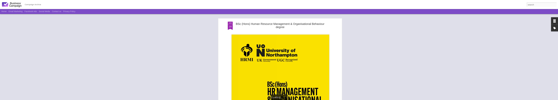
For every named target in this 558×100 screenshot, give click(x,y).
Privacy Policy (69, 11)
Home (4, 11)
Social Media (44, 11)
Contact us (56, 11)
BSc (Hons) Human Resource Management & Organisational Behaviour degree (280, 18)
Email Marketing (15, 11)
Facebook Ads (31, 11)
